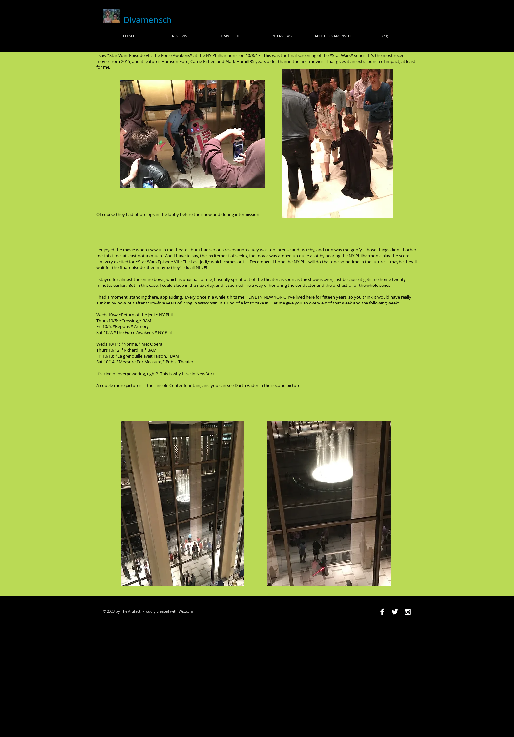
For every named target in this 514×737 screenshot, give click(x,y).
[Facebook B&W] (382, 612)
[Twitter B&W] (395, 612)
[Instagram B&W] (408, 612)
